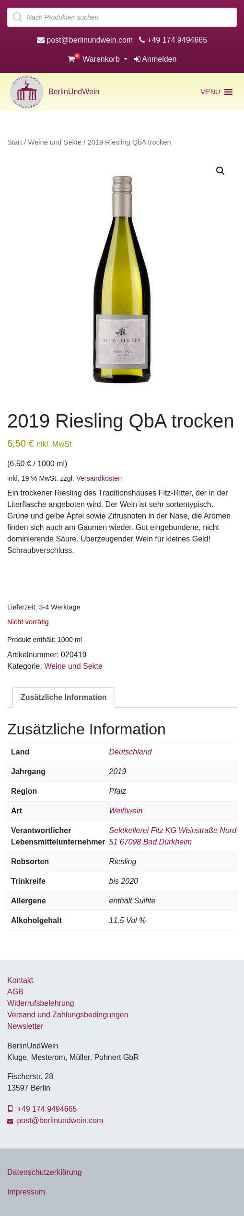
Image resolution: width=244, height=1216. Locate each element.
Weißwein (125, 811)
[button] (210, 92)
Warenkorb (95, 59)
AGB (15, 992)
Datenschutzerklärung (44, 1172)
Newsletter (25, 1026)
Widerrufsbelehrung (40, 1003)
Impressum (26, 1192)
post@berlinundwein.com (85, 40)
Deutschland (130, 752)
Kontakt (20, 980)
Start (14, 142)
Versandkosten (99, 478)
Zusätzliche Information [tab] (64, 697)
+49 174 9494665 (173, 40)
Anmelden (155, 59)
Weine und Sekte (54, 142)
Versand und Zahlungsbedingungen (67, 1015)
